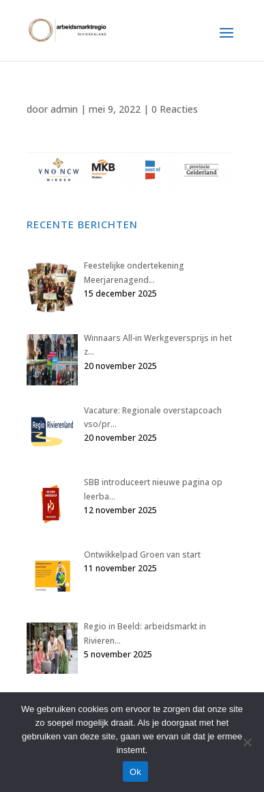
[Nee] (247, 742)
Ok (135, 772)
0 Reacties (174, 109)
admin (64, 109)
